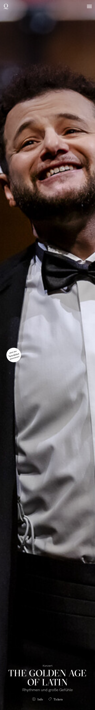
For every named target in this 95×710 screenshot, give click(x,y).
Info (40, 699)
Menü (89, 6)
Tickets (58, 699)
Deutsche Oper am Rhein (6, 6)
